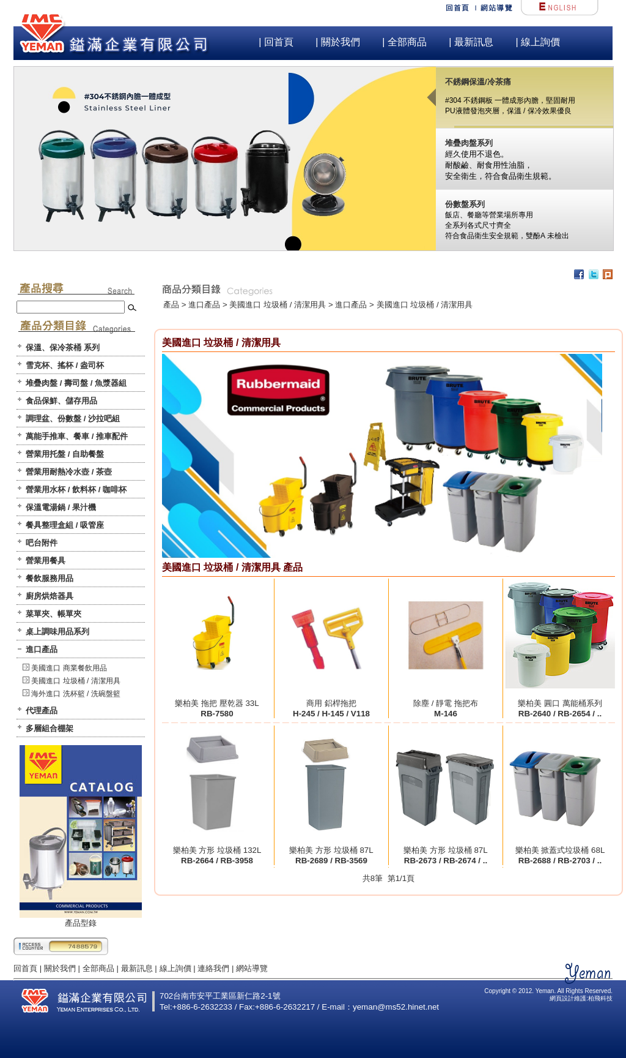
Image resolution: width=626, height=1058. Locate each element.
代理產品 (41, 710)
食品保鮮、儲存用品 (61, 400)
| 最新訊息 (471, 42)
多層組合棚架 (49, 728)
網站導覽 (252, 968)
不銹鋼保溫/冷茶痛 (478, 81)
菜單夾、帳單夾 (53, 613)
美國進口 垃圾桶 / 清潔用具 (75, 681)
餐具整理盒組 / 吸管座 (65, 525)
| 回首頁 (276, 42)
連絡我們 (213, 968)
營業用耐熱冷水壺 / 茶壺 (69, 471)
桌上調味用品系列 (57, 631)
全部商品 (98, 968)
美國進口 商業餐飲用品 (68, 668)
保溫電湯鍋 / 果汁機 (61, 507)
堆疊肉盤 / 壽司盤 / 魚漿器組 (76, 383)
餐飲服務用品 (49, 578)
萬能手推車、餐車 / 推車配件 (77, 436)
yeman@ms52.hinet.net (396, 1006)
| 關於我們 (337, 42)
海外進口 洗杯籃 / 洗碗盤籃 (75, 693)
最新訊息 (137, 968)
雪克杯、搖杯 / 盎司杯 (65, 365)
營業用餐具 (45, 560)
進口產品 (41, 649)
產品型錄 (81, 919)
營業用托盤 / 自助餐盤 (65, 454)
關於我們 (60, 968)
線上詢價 (175, 968)
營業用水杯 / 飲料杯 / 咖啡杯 (76, 489)
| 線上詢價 (537, 42)
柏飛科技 (600, 998)
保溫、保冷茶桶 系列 (63, 347)
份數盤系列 (465, 204)
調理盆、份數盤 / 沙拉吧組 (73, 418)
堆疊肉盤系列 (469, 143)
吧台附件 (41, 542)
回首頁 (25, 968)
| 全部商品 (404, 42)
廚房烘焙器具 (49, 596)
